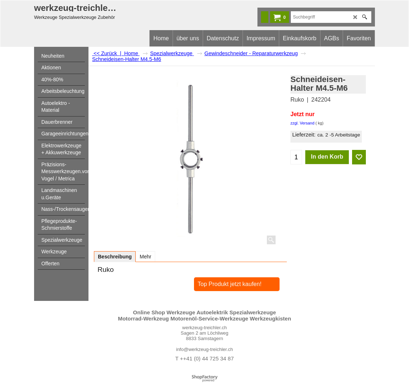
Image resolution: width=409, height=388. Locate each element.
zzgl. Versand (302, 123)
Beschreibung (115, 257)
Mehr (145, 257)
